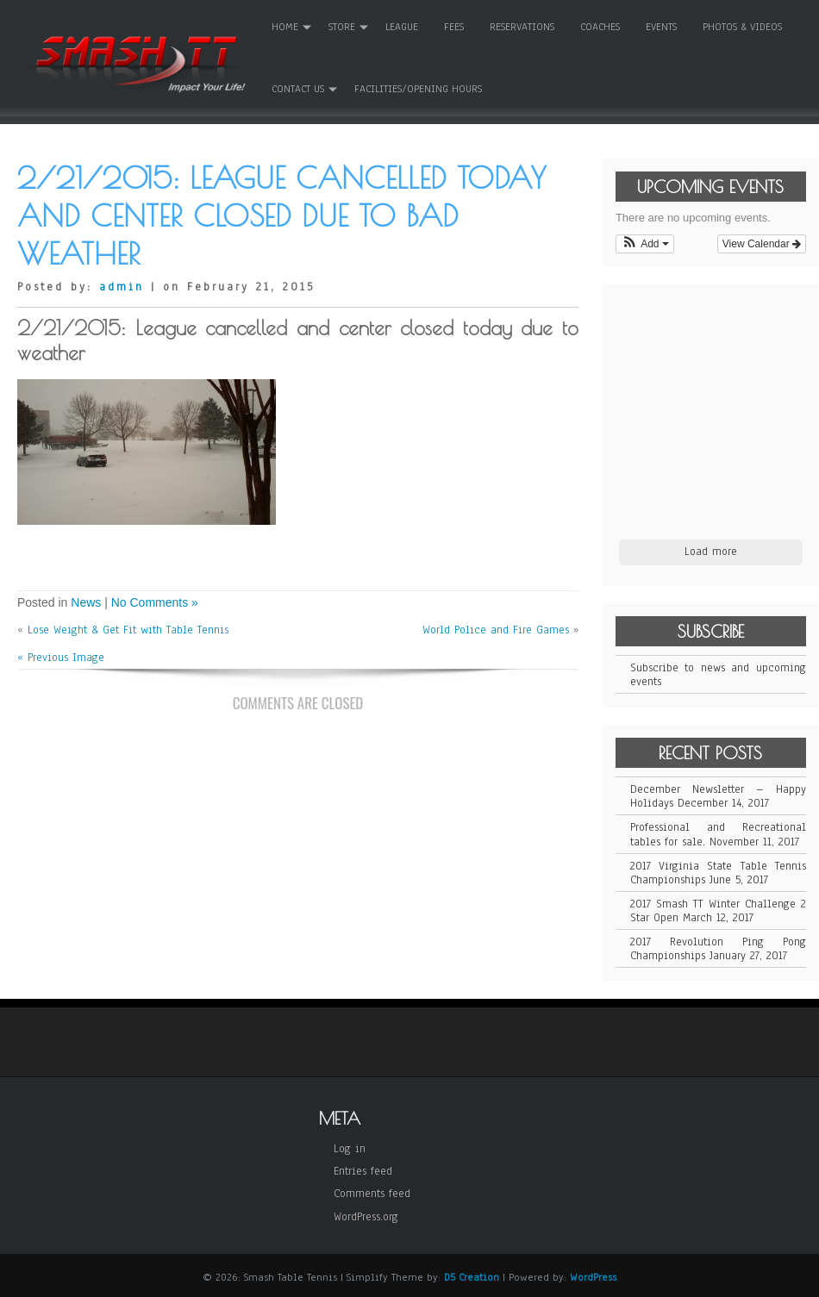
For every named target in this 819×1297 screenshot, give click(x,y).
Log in (350, 1149)
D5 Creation (471, 1277)
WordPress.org (366, 1217)
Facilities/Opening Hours (418, 89)
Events (661, 27)
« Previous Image (60, 657)
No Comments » (154, 602)
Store (341, 27)
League (401, 27)
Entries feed (363, 1171)
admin (121, 287)
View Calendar (761, 244)
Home (285, 27)
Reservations (522, 27)
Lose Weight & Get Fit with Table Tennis (128, 630)
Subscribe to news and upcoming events (718, 674)
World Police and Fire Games (495, 630)
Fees (454, 27)
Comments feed (372, 1193)
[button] (644, 244)
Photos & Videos (742, 27)
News (86, 602)
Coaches (600, 27)
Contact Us (298, 89)
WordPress (593, 1277)
